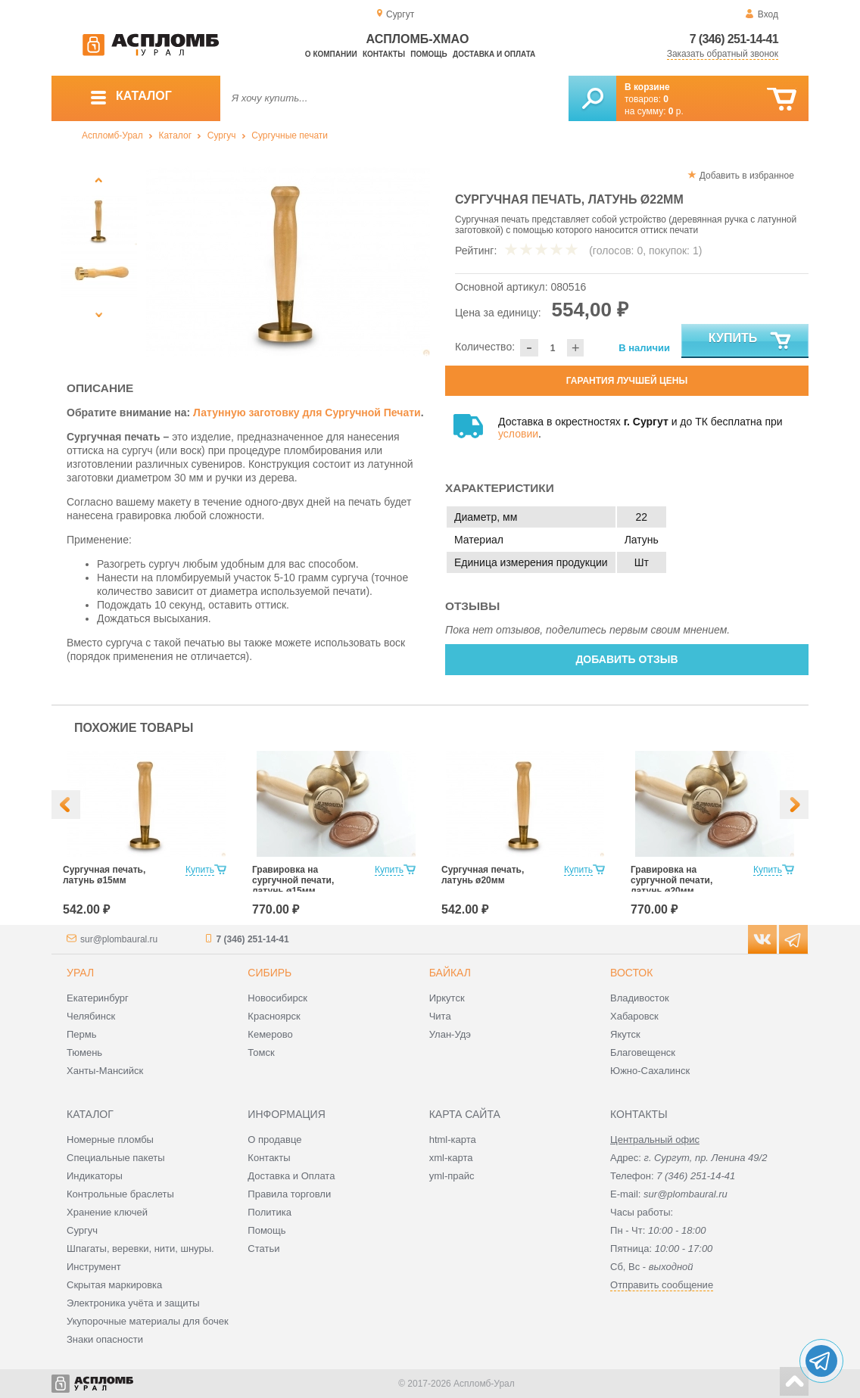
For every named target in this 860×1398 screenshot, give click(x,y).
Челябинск (91, 1016)
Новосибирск (277, 998)
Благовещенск (642, 1052)
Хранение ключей (107, 1212)
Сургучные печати (289, 135)
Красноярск (274, 1016)
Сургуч (221, 135)
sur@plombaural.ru (118, 939)
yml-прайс (452, 1176)
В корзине (647, 87)
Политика (269, 1212)
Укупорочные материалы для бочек (148, 1321)
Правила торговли (289, 1194)
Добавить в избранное (747, 175)
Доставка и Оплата (291, 1176)
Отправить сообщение (661, 1285)
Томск (261, 1052)
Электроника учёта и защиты (133, 1303)
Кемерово (270, 1034)
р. (676, 111)
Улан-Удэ (450, 1034)
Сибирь (269, 973)
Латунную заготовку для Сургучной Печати (307, 412)
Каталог (175, 135)
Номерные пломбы (110, 1139)
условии (518, 434)
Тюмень (84, 1052)
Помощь (428, 54)
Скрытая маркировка (114, 1285)
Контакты (384, 54)
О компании (331, 54)
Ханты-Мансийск (105, 1070)
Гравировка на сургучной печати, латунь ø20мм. (671, 880)
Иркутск (447, 998)
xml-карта (451, 1157)
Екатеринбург (98, 998)
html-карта (452, 1139)
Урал (80, 973)
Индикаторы (95, 1176)
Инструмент (94, 1266)
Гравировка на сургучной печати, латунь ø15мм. (293, 880)
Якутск (625, 1034)
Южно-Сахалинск (650, 1070)
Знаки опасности (105, 1339)
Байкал (450, 973)
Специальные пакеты (116, 1157)
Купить (751, 341)
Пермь (82, 1034)
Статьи (263, 1248)
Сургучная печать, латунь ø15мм (104, 875)
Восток (631, 973)
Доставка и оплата (494, 54)
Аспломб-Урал (112, 135)
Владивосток (639, 998)
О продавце (274, 1139)
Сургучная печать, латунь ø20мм (482, 875)
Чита (440, 1016)
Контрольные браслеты (120, 1194)
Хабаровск (634, 1016)
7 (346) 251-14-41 (734, 39)
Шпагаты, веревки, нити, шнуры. (140, 1248)
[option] (288, 262)
